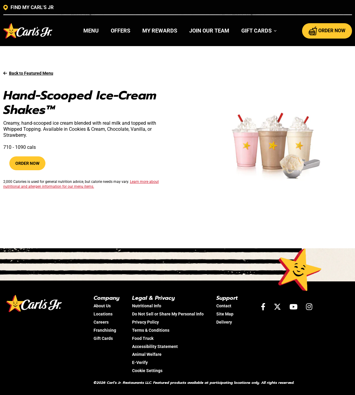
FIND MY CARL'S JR (28, 8)
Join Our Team (209, 30)
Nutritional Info (146, 305)
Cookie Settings (147, 370)
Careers (101, 322)
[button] (259, 31)
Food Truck (142, 338)
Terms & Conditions (150, 330)
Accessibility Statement (155, 346)
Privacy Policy (145, 322)
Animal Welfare (147, 354)
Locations (103, 314)
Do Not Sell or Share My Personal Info (168, 314)
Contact (223, 305)
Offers (120, 30)
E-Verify (140, 362)
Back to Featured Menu (28, 73)
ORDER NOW (327, 31)
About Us (102, 305)
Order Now (27, 163)
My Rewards (159, 30)
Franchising (105, 330)
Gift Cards (103, 338)
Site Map (224, 314)
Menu (91, 30)
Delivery (224, 322)
